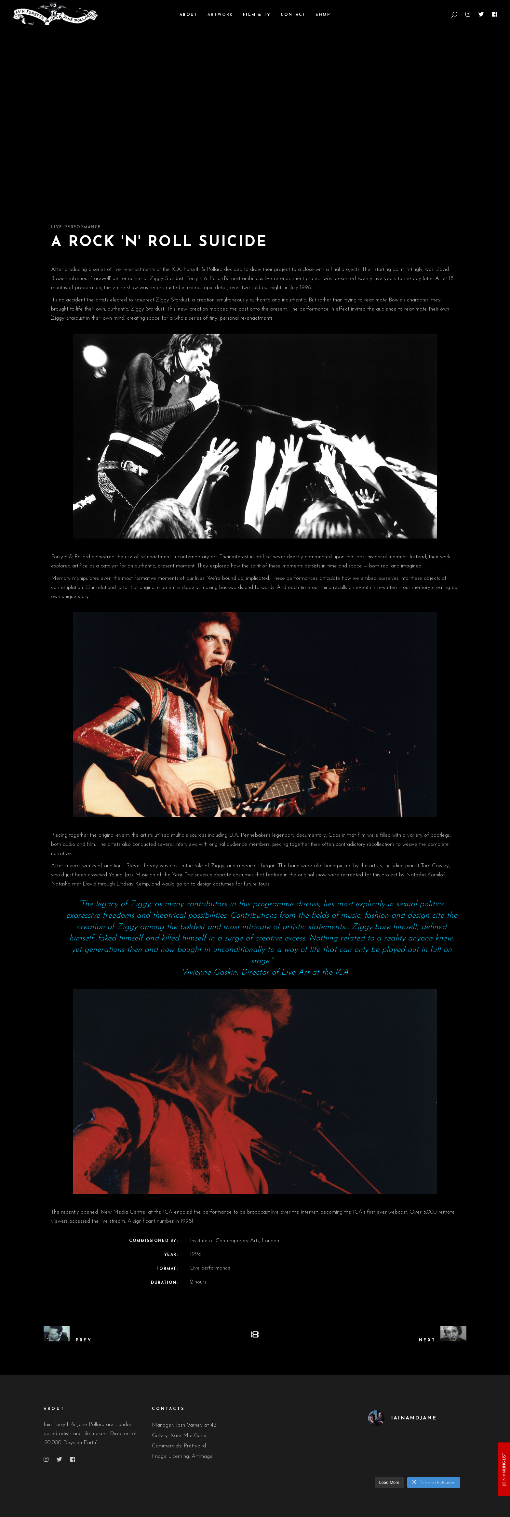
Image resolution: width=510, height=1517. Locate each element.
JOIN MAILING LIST (503, 1469)
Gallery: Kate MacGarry (179, 1435)
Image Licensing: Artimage (182, 1456)
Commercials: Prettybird (179, 1446)
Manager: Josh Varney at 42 (184, 1425)
